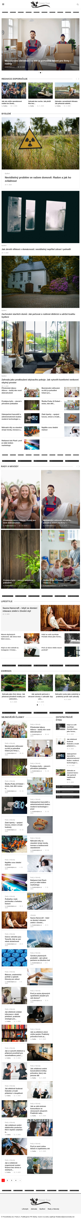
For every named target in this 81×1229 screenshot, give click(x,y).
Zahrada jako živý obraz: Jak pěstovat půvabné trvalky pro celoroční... (13, 696)
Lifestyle (25, 1209)
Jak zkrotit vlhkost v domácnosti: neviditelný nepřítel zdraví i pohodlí (36, 249)
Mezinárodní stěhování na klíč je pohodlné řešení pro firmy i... (14, 748)
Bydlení (42, 1209)
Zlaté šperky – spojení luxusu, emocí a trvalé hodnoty (13, 825)
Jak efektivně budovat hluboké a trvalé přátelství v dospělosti (14, 1091)
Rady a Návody (53, 1209)
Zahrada (34, 1209)
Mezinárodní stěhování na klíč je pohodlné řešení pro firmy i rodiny (38, 62)
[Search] (78, 4)
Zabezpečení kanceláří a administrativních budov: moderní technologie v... (12, 416)
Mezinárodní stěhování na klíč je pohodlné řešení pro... (51, 390)
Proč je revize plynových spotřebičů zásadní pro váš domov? (40, 996)
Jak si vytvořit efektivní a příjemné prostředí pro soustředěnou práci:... (15, 1053)
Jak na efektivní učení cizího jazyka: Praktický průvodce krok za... (39, 1034)
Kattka (5, 106)
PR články (33, 1217)
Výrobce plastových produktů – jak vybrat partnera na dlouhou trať (40, 958)
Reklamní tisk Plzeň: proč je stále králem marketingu (12, 443)
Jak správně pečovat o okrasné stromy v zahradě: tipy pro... (40, 696)
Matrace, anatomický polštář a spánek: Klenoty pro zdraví (13, 977)
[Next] (78, 79)
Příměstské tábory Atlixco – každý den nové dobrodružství (12, 390)
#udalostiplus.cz (10, 67)
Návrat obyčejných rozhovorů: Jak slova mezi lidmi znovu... (11, 636)
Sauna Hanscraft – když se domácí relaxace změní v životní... (39, 920)
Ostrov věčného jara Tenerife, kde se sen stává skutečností (13, 939)
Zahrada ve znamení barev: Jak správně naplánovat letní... (72, 775)
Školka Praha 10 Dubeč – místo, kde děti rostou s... (15, 786)
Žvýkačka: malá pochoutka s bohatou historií (13, 901)
